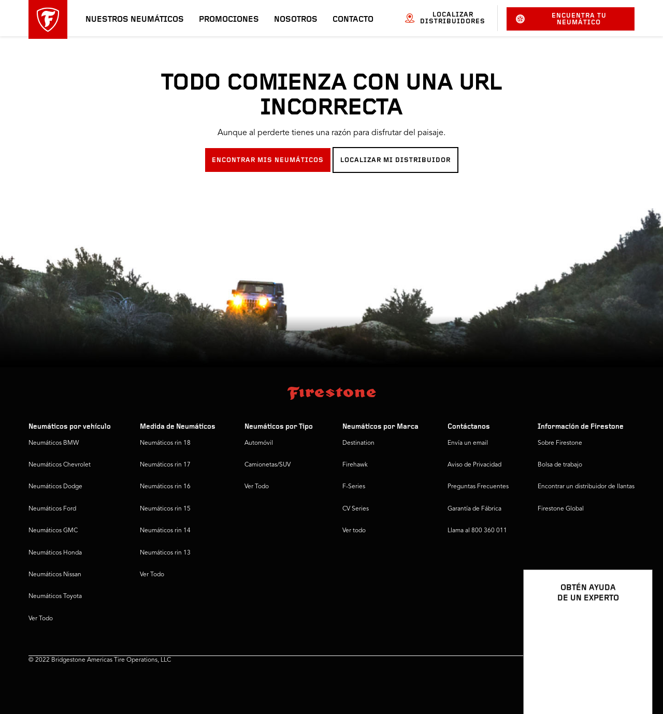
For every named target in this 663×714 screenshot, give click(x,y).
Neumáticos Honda (55, 553)
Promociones (229, 20)
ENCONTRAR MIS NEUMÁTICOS (268, 160)
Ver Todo (40, 619)
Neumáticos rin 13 (165, 553)
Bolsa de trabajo (560, 465)
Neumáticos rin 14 (165, 531)
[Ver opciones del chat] (633, 676)
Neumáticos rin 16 (165, 487)
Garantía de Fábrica (474, 509)
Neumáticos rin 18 (165, 443)
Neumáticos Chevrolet (59, 465)
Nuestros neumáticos (134, 20)
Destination (358, 443)
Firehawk (355, 465)
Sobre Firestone (560, 443)
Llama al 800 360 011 (477, 531)
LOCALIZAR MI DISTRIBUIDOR (395, 160)
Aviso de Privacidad (474, 465)
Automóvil (258, 443)
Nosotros (296, 20)
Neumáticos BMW (53, 443)
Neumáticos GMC (53, 531)
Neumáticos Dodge (55, 487)
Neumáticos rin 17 (165, 465)
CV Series (355, 509)
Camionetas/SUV (267, 465)
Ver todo (354, 531)
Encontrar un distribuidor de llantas (586, 487)
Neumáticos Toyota (55, 596)
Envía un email (468, 443)
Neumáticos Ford (52, 509)
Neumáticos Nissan (54, 575)
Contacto (353, 20)
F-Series (353, 487)
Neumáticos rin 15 (165, 509)
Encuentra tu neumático (561, 19)
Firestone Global (561, 509)
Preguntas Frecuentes (478, 487)
